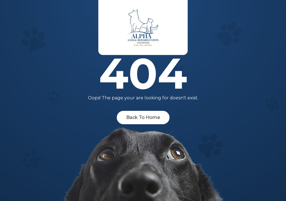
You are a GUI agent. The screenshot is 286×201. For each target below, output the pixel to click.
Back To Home (143, 117)
